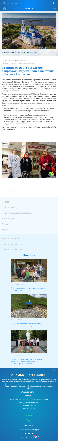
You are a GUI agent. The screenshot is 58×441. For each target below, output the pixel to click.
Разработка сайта (25, 437)
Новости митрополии (12, 244)
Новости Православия (13, 249)
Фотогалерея (8, 218)
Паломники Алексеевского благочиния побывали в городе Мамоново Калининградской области (26, 361)
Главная (4, 60)
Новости (11, 60)
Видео (5, 229)
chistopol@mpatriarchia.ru (29, 403)
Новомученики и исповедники (17, 213)
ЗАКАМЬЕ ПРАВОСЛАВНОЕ (19, 52)
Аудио (5, 224)
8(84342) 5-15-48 (29, 409)
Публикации (8, 207)
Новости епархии (21, 60)
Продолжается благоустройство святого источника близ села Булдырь (26, 325)
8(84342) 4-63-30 (29, 406)
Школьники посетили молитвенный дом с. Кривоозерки (28, 289)
